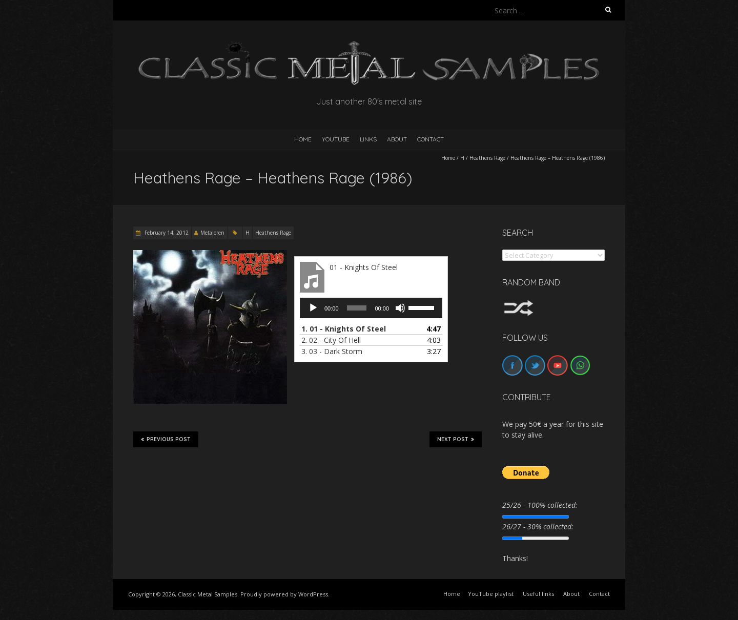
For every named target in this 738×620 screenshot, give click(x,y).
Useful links (538, 593)
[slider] (357, 308)
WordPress (313, 594)
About (397, 139)
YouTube (336, 139)
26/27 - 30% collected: (537, 526)
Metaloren (212, 232)
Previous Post (166, 439)
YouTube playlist (491, 593)
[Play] (313, 308)
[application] (371, 308)
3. (331, 351)
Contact (430, 139)
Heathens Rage (487, 157)
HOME (303, 139)
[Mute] (400, 308)
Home (448, 157)
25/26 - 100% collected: (540, 505)
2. (331, 340)
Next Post (455, 439)
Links (368, 139)
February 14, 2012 (166, 232)
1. (343, 329)
